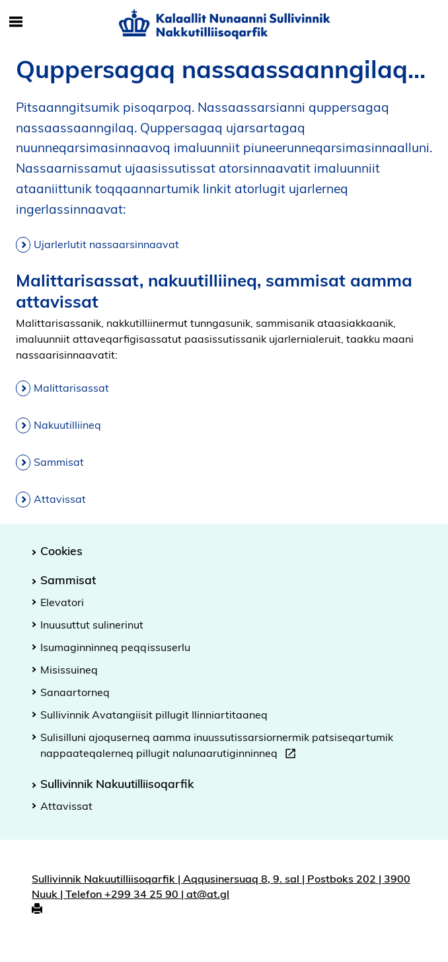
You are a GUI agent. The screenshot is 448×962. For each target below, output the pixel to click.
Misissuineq (69, 669)
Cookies (61, 550)
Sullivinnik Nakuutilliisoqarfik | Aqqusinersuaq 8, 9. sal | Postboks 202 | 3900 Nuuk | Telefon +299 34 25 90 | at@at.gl (221, 886)
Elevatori (62, 602)
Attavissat (60, 498)
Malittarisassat (71, 387)
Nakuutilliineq (67, 424)
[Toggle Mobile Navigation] (16, 22)
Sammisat (59, 461)
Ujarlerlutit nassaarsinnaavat (106, 244)
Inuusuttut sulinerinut (91, 624)
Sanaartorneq (75, 692)
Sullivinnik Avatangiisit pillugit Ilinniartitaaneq (154, 714)
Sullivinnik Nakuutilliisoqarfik (117, 783)
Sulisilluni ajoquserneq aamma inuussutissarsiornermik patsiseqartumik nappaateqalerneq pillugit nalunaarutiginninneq (216, 747)
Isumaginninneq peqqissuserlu (115, 647)
